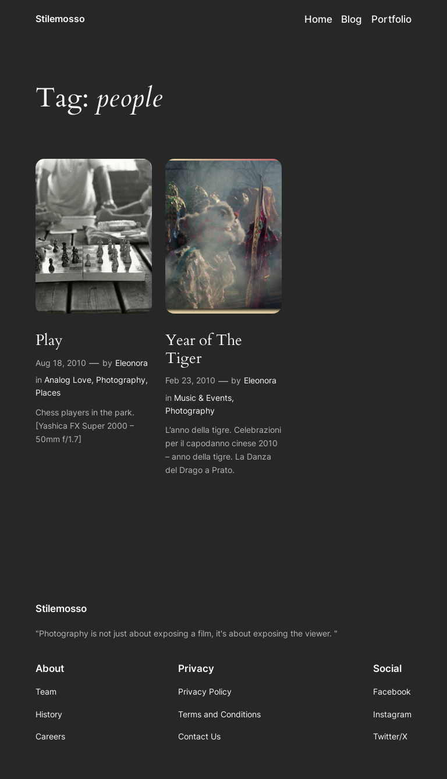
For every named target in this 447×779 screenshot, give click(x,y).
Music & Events (203, 398)
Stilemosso (60, 18)
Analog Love (67, 380)
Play (49, 341)
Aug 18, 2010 (61, 363)
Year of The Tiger (203, 350)
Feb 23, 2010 (190, 380)
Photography (121, 380)
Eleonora (131, 363)
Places (48, 392)
